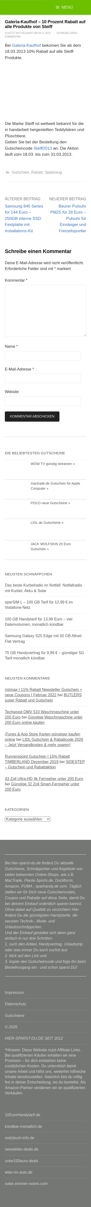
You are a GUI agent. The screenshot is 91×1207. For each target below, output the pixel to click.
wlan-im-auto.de (18, 1172)
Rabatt (37, 172)
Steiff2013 (42, 148)
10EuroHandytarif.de (22, 1115)
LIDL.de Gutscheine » (47, 523)
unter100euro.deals (21, 1161)
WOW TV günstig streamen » (53, 464)
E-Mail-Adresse (19, 369)
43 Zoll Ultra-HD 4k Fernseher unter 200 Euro (44, 779)
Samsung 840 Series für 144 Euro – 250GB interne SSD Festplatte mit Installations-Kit (24, 218)
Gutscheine (15, 1016)
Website (12, 392)
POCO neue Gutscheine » (50, 503)
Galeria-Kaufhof (26, 45)
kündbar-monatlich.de (23, 1126)
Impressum (14, 992)
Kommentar (16, 280)
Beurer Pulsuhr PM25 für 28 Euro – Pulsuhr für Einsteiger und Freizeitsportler (68, 218)
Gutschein (20, 172)
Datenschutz (15, 1004)
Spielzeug (53, 172)
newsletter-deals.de (21, 1149)
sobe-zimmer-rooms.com (26, 1184)
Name (11, 346)
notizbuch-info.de (19, 1138)
